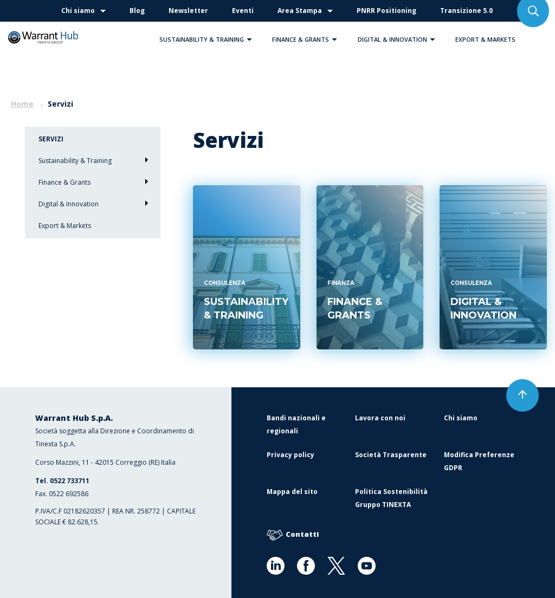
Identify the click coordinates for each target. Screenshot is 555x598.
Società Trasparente (391, 454)
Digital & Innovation (399, 39)
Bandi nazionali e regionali (296, 424)
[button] (249, 39)
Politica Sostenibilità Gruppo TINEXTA (391, 498)
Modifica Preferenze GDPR (479, 461)
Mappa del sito (292, 491)
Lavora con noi (380, 417)
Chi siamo (78, 10)
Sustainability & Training (208, 39)
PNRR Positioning (386, 10)
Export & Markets (485, 39)
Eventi (243, 10)
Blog (137, 10)
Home (22, 104)
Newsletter (188, 10)
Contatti (293, 535)
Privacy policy (290, 454)
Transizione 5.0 (466, 10)
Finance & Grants (307, 39)
